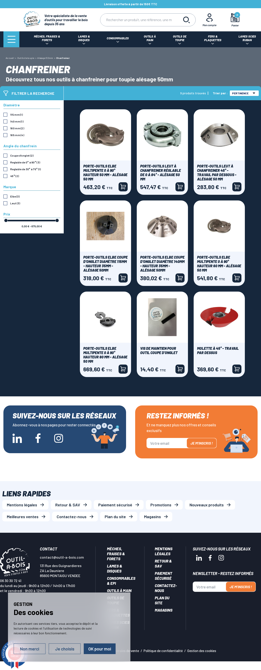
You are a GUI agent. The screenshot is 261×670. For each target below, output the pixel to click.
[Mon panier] (235, 20)
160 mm (17, 128)
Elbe (15, 196)
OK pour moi (99, 648)
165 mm (17, 135)
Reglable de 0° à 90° (25, 162)
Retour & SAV (67, 504)
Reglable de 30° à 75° (25, 169)
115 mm (16, 114)
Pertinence (243, 93)
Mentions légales (22, 504)
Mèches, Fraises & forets (116, 553)
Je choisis (64, 648)
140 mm (16, 121)
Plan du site (115, 516)
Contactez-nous (71, 516)
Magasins (152, 516)
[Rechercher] (138, 20)
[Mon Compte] (209, 19)
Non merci (29, 648)
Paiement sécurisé (115, 504)
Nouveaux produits (207, 504)
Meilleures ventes (22, 516)
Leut (15, 203)
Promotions (160, 504)
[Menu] (11, 39)
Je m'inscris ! (201, 443)
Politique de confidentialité (163, 651)
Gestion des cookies (201, 651)
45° (14, 176)
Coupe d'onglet (21, 155)
